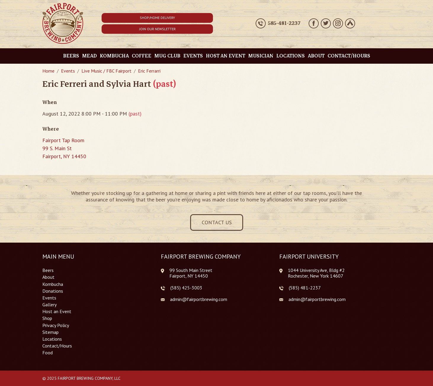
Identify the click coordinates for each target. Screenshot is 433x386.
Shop (47, 318)
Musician (260, 56)
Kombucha (114, 56)
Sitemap (50, 332)
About (316, 56)
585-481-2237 (284, 23)
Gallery (49, 304)
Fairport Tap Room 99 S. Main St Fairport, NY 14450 (64, 148)
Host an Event (225, 56)
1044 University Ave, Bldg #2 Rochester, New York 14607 (316, 273)
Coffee (141, 56)
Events (193, 56)
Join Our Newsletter (157, 29)
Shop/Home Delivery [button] (157, 17)
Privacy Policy (55, 325)
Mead (89, 56)
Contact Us (217, 222)
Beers (71, 56)
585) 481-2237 (305, 288)
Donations (52, 291)
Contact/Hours (349, 56)
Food (47, 352)
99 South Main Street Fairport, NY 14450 (190, 273)
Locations (290, 56)
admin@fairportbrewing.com (198, 299)
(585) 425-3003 (186, 288)
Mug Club (167, 56)
